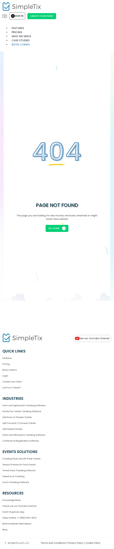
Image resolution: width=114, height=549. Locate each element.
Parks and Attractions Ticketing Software (23, 434)
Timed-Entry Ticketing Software (19, 470)
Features (7, 358)
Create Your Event (41, 16)
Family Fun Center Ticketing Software (21, 411)
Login (5, 375)
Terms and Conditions (54, 543)
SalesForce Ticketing (13, 476)
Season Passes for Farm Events (19, 464)
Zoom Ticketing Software (15, 482)
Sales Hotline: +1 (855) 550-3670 (19, 517)
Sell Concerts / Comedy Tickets (19, 423)
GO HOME (57, 228)
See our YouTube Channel (92, 338)
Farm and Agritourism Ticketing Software (24, 405)
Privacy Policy (76, 543)
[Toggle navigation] (4, 16)
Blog (4, 529)
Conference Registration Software (20, 440)
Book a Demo (9, 369)
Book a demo (21, 44)
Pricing (6, 364)
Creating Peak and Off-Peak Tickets (21, 458)
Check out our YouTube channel (19, 506)
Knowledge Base (11, 500)
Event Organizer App (13, 511)
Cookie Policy (92, 543)
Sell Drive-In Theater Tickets (17, 417)
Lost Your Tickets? (11, 387)
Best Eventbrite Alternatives (16, 523)
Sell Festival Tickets (12, 429)
